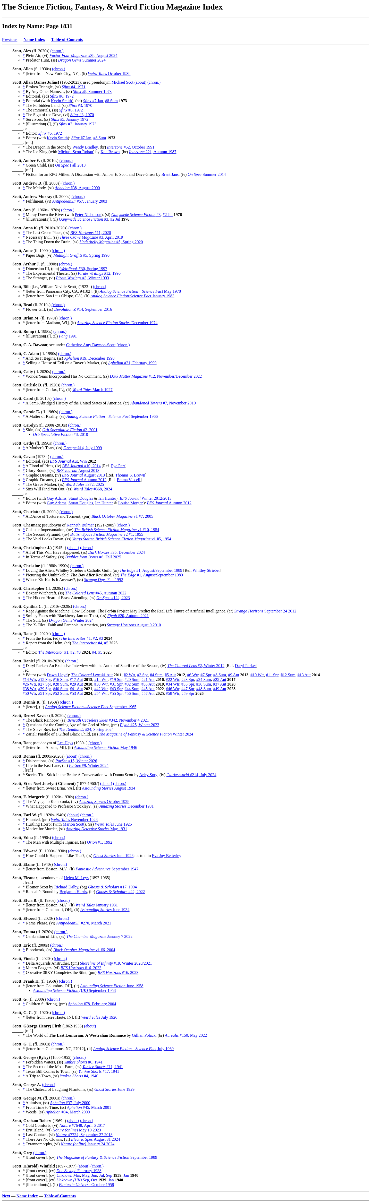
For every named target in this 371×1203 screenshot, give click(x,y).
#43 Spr (116, 689)
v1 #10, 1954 (116, 529)
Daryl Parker (245, 665)
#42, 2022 (120, 891)
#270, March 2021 (83, 923)
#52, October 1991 (130, 147)
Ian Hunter (107, 498)
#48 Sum (203, 689)
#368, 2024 (92, 489)
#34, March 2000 (68, 1112)
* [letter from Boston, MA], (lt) (49, 869)
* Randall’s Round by (41, 891)
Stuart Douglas (81, 498)
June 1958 (111, 986)
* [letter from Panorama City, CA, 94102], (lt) (61, 291)
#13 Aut (304, 675)
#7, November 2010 (163, 403)
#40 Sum (60, 689)
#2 (95, 638)
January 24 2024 (87, 1144)
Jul (101, 1175)
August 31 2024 (95, 1139)
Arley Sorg (148, 775)
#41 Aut (76, 689)
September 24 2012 (265, 611)
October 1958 (86, 1184)
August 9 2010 (134, 625)
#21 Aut (148, 679)
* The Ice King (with (40, 152)
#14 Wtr (29, 679)
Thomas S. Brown (130, 475)
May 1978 (140, 291)
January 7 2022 (99, 936)
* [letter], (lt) (34, 707)
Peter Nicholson (88, 214)
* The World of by (77, 1035)
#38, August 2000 (77, 188)
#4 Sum (156, 675)
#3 (136, 214)
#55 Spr (116, 693)
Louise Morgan (131, 503)
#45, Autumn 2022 (96, 593)
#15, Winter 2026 (76, 761)
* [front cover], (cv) (39, 1157)
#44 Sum (132, 689)
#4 (87, 643)
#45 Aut (148, 689)
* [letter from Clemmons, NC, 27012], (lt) (58, 1048)
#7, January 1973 (77, 124)
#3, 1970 (80, 105)
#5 (106, 643)
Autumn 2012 (84, 480)
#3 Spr (142, 675)
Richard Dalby (66, 887)
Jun (94, 1175)
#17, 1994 (112, 887)
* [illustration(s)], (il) (41, 124)
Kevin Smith (61, 101)
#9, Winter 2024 (89, 765)
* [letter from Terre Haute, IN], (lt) (52, 1017)
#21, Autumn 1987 (152, 152)
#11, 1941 (102, 1066)
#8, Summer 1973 (92, 91)
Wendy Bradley (85, 147)
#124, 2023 (113, 597)
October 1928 (104, 801)
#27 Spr (44, 684)
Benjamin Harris (73, 891)
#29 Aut (76, 684)
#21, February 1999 (132, 363)
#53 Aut (76, 693)
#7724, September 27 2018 (84, 1134)
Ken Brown (110, 152)
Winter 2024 (71, 620)
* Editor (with (35, 138)
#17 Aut (76, 679)
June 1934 (105, 909)
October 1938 (109, 73)
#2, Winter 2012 (196, 665)
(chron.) (57, 51)
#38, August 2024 (83, 55)
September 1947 (106, 869)
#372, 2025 (84, 484)
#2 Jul (168, 214)
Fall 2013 (70, 165)
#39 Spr (44, 689)
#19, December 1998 (89, 358)
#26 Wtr (29, 684)
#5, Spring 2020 (111, 242)
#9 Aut (233, 675)
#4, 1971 (74, 87)
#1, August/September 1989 (151, 570)
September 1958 (74, 990)
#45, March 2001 (89, 1107)
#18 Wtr (101, 679)
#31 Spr (116, 684)
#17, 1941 (99, 1071)
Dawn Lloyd (57, 675)
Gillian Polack (144, 1035)
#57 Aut (148, 693)
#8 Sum (111, 101)
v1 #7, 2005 (122, 516)
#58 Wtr (172, 693)
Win (83, 461)
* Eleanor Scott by (38, 887)
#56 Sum (132, 693)
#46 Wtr (172, 689)
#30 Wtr (101, 684)
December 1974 (117, 323)
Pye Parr (118, 466)
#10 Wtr (257, 675)
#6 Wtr (192, 675)
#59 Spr (187, 693)
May (85, 1175)
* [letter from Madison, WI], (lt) (50, 323)
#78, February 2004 (92, 1004)
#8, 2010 (60, 434)
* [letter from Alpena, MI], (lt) (48, 747)
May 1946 (105, 747)
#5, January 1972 (69, 119)
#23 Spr (187, 679)
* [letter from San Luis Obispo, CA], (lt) (56, 296)
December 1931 (126, 806)
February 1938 (79, 1171)
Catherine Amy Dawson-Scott (90, 345)
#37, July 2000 (70, 1103)
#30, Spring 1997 (83, 268)
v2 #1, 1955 (106, 534)
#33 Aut (148, 684)
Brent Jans (170, 174)
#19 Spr (116, 679)
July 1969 (133, 1048)
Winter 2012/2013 (145, 498)
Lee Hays (65, 743)
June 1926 (113, 824)
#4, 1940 (79, 1076)
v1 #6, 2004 (84, 950)
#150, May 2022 (186, 1035)
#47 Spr (187, 689)
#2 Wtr (129, 675)
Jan (126, 1175)
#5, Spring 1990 (81, 255)
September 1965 (90, 707)
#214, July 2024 (191, 775)
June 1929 (114, 1089)
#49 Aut (219, 689)
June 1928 (113, 855)
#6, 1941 (83, 1062)
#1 (76, 638)
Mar (68, 1175)
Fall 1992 (103, 579)
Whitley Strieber (206, 570)
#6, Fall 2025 (93, 557)
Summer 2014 (207, 174)
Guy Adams (56, 498)
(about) (140, 82)
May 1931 (96, 829)
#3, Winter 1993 (82, 278)
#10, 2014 (81, 466)
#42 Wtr (101, 689)
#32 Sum (132, 684)
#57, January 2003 (79, 201)
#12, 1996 (99, 273)
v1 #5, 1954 (121, 539)
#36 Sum (203, 684)
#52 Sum (60, 693)
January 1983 (132, 296)
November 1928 (74, 819)
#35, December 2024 (116, 552)
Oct (94, 1180)
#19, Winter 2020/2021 (116, 963)
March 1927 (92, 389)
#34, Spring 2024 (86, 729)
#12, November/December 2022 (156, 376)
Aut (64, 461)
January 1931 (96, 905)
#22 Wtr (172, 679)
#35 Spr (187, 684)
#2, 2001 (69, 430)
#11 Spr (272, 675)
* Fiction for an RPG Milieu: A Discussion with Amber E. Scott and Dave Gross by (92, 174)
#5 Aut (170, 675)
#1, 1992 (99, 842)
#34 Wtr (172, 684)
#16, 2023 (81, 968)
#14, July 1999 (82, 448)
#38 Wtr (29, 689)
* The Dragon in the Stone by (47, 147)
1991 (68, 336)
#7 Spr (205, 675)
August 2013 (77, 470)
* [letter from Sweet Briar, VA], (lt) (52, 788)
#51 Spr (44, 693)
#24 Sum (203, 679)
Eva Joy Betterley (166, 855)
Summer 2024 (81, 60)
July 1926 (99, 1017)
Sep (109, 1175)
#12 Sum (288, 675)
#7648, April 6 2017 (82, 1125)
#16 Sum (60, 679)
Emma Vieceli (128, 480)
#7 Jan (93, 101)
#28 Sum (60, 684)
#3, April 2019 (91, 237)
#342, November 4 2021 (108, 720)
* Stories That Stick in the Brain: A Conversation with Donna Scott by (81, 775)
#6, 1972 (62, 96)
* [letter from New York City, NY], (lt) (55, 73)
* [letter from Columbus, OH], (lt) (51, 986)
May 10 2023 (77, 1130)
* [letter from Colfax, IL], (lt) (47, 389)
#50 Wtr (29, 693)
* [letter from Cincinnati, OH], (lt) (51, 909)
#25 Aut (219, 679)
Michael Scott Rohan (75, 152)
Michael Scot (122, 82)
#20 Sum (132, 679)
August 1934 (108, 788)
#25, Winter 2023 (139, 725)
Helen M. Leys (76, 878)
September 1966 (112, 416)
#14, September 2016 (83, 309)
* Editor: (30, 133)
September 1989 (106, 1157)
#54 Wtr (101, 693)
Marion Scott (74, 824)
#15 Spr (44, 679)
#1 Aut (92, 675)
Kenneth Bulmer (80, 525)
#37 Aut (219, 684)
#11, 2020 (90, 232)
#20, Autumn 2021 (128, 615)
